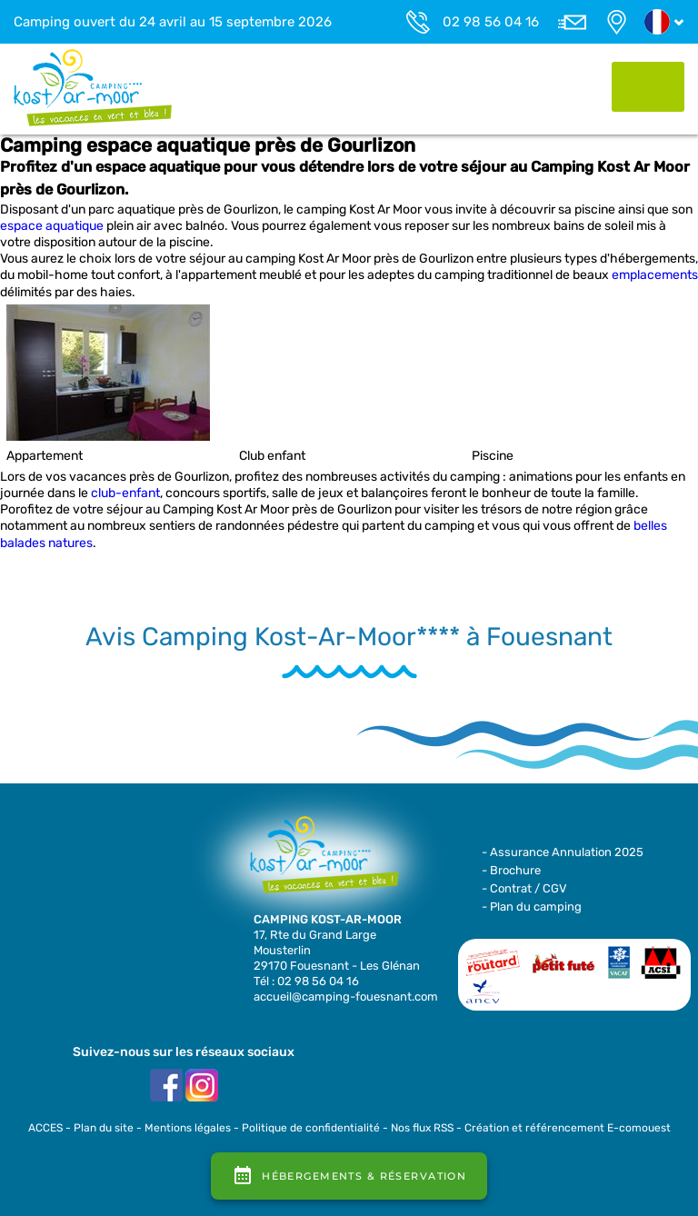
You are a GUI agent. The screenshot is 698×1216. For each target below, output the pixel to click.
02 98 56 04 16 (491, 22)
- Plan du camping (532, 906)
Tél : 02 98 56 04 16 (306, 981)
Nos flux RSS (422, 1127)
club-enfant (125, 493)
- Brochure (511, 870)
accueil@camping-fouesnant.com (346, 996)
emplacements (655, 275)
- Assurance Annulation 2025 (562, 852)
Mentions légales (188, 1127)
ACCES (45, 1127)
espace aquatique (52, 226)
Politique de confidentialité (311, 1127)
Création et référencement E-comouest (567, 1127)
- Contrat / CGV (524, 888)
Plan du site (104, 1127)
